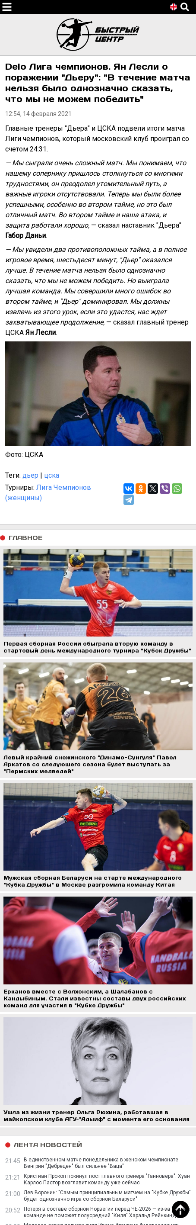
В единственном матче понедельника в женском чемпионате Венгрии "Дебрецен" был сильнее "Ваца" (101, 1163)
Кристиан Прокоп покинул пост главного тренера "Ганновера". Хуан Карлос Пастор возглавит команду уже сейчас (107, 1179)
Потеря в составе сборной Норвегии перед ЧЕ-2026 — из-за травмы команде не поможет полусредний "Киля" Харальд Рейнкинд (107, 1212)
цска (51, 475)
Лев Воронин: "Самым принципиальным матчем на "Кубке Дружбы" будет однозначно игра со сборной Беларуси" (107, 1196)
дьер (30, 475)
